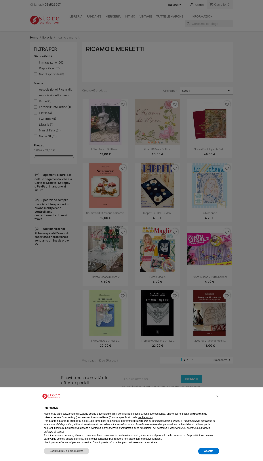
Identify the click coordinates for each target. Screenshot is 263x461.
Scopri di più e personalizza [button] (66, 450)
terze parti (100, 420)
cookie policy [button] (145, 417)
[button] (217, 396)
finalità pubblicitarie (65, 427)
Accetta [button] (208, 450)
